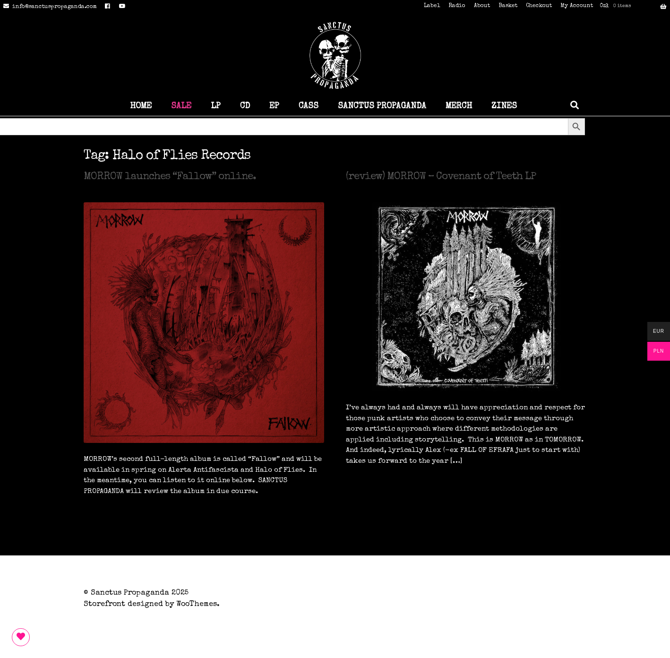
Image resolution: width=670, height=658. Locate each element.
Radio (456, 6)
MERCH (459, 106)
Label (432, 6)
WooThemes (196, 604)
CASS (308, 106)
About (482, 6)
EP (274, 106)
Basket (507, 6)
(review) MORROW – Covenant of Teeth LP (441, 177)
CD (245, 106)
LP (216, 106)
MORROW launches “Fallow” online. (170, 177)
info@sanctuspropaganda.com (48, 7)
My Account (576, 6)
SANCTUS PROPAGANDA (382, 106)
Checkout (539, 6)
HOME (141, 106)
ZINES (504, 106)
